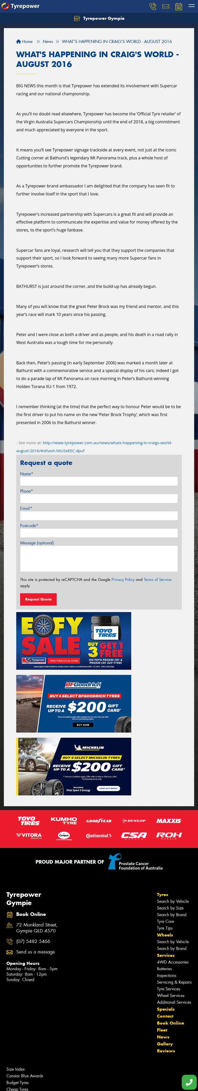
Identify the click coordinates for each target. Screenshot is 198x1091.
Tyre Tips (164, 831)
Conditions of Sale (68, 1082)
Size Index (15, 972)
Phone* (26, 491)
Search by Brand (171, 817)
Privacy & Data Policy (36, 1082)
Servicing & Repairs (174, 885)
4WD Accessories (172, 864)
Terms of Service (157, 579)
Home (24, 41)
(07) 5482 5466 (33, 844)
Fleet (162, 932)
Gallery (165, 946)
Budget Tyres (17, 985)
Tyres (162, 797)
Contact (165, 919)
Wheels (165, 837)
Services (166, 858)
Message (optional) (37, 543)
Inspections (166, 878)
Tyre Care (165, 824)
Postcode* (29, 525)
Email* (26, 508)
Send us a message (35, 855)
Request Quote (38, 599)
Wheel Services (170, 898)
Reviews (166, 953)
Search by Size (170, 810)
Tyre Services (168, 891)
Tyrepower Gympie (99, 18)
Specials (166, 912)
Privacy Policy (123, 579)
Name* (26, 474)
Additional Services (174, 905)
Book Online (170, 926)
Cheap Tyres (17, 992)
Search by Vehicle (173, 804)
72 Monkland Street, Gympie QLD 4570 (36, 831)
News (163, 939)
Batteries (164, 871)
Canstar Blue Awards (24, 978)
